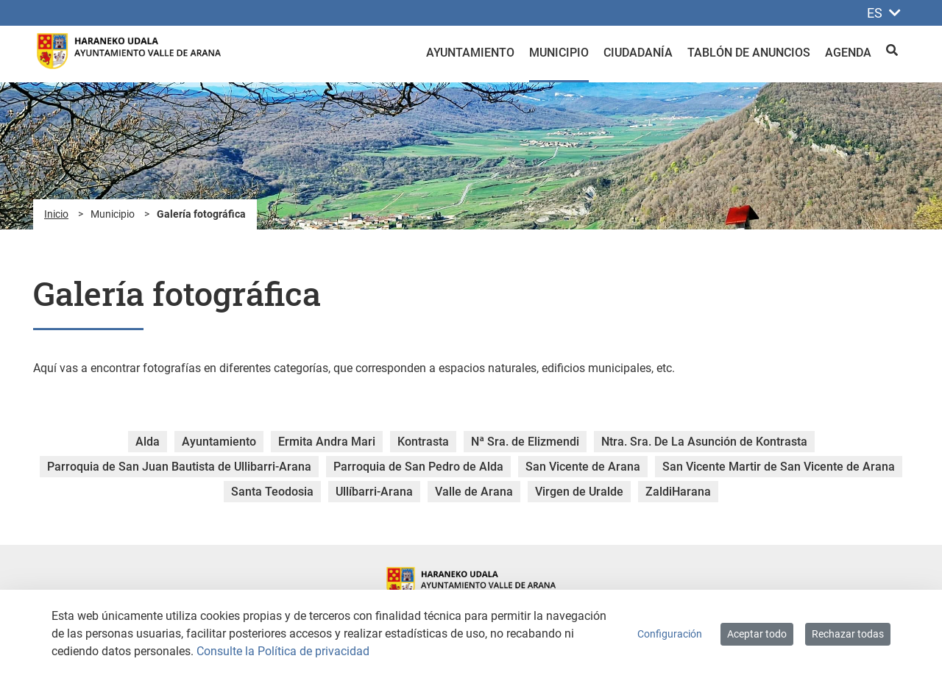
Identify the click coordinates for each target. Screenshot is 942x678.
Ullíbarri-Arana (374, 492)
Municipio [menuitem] (559, 53)
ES (884, 13)
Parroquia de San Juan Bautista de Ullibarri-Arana (179, 467)
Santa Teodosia (272, 492)
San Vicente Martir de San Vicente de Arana (778, 467)
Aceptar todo (757, 634)
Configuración (669, 634)
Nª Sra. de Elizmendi (525, 442)
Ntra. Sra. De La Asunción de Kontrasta (704, 442)
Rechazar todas (848, 634)
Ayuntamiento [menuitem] (470, 53)
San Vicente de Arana (582, 467)
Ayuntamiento (219, 442)
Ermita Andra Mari (326, 442)
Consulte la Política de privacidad (282, 651)
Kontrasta (423, 442)
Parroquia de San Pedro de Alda (418, 467)
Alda (147, 442)
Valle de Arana (474, 492)
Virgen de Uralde (579, 492)
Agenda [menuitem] (848, 53)
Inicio (56, 214)
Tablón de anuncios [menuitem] (748, 53)
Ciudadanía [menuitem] (638, 53)
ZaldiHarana (678, 492)
